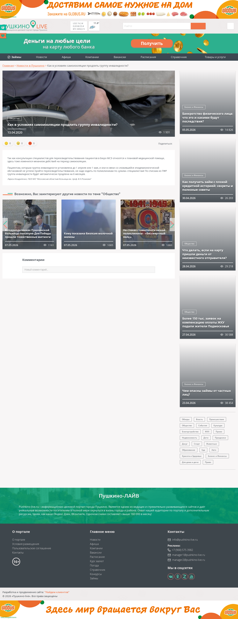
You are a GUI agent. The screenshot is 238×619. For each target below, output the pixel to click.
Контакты (18, 552)
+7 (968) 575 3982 (182, 550)
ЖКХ (207, 431)
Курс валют (97, 561)
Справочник (179, 57)
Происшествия (216, 419)
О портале (18, 539)
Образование (188, 450)
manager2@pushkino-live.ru (188, 560)
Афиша (66, 57)
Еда (203, 450)
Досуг (184, 443)
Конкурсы (96, 574)
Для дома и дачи (190, 462)
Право (208, 462)
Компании (92, 57)
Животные (211, 443)
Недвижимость (189, 437)
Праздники (220, 437)
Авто (214, 450)
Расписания (148, 57)
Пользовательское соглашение (31, 548)
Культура (218, 425)
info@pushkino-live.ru (185, 539)
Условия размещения (25, 544)
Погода (94, 565)
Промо (219, 431)
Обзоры (186, 419)
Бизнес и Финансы (193, 107)
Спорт (197, 443)
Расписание (97, 557)
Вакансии (120, 57)
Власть (199, 419)
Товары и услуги (215, 57)
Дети (205, 437)
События (202, 425)
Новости (41, 57)
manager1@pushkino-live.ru (188, 555)
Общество (15, 118)
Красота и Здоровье (191, 456)
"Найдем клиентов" (56, 592)
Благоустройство (190, 431)
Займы (94, 578)
